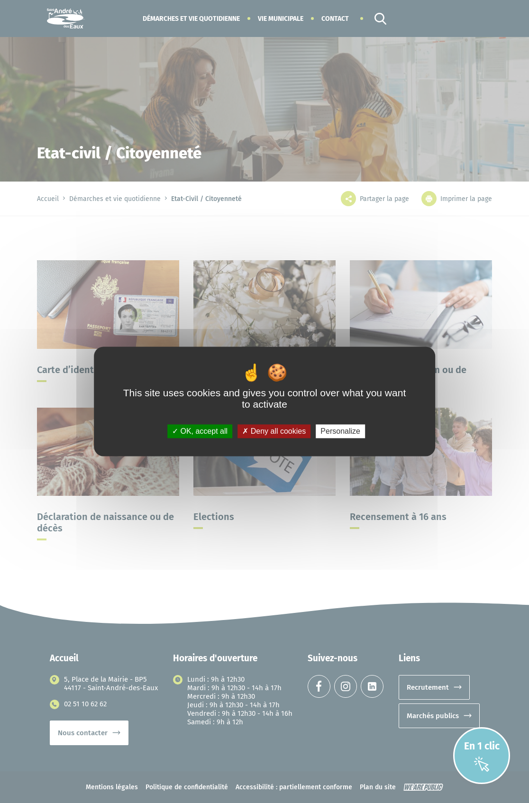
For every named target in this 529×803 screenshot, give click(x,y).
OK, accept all (200, 431)
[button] (191, 19)
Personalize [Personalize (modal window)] (340, 431)
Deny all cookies (274, 431)
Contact (335, 19)
